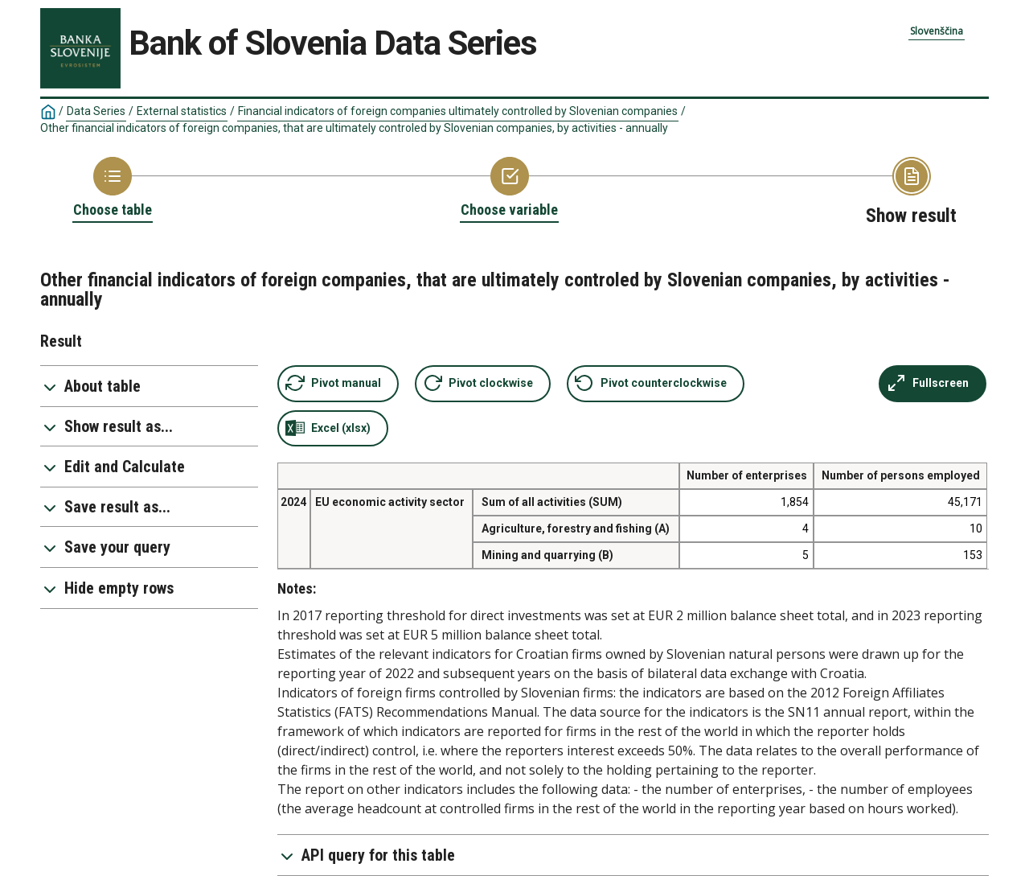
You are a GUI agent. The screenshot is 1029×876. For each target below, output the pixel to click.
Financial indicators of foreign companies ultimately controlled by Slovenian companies (458, 111)
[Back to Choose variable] (509, 188)
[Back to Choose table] (112, 188)
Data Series (96, 111)
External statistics (182, 111)
